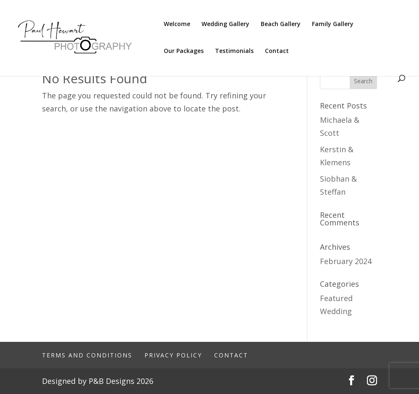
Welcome (177, 24)
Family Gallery (333, 24)
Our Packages (184, 51)
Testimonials (234, 51)
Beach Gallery (281, 24)
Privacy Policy (173, 355)
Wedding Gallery (225, 24)
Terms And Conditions (87, 355)
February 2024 (346, 261)
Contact (277, 51)
